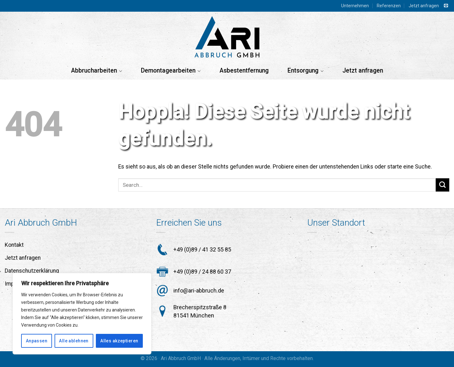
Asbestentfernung (244, 70)
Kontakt (14, 245)
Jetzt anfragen (424, 5)
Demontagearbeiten (171, 70)
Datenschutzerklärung (32, 271)
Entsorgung (305, 70)
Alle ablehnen (73, 340)
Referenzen (389, 5)
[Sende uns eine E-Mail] (446, 5)
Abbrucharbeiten (96, 70)
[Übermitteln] (442, 185)
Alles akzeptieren (119, 340)
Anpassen (36, 340)
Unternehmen (355, 5)
